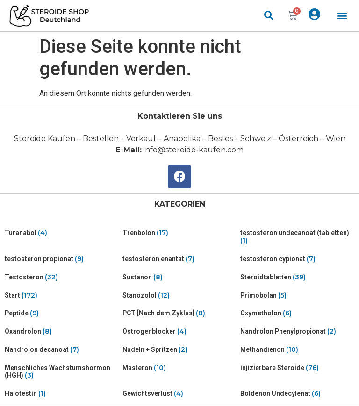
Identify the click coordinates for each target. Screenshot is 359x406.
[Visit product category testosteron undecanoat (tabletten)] (297, 237)
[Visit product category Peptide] (62, 313)
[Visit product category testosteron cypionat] (297, 259)
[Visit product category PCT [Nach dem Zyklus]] (179, 313)
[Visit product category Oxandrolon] (62, 331)
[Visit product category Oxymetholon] (297, 313)
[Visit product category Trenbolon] (179, 233)
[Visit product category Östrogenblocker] (179, 331)
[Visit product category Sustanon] (179, 277)
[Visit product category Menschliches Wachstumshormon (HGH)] (62, 372)
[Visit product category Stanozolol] (179, 295)
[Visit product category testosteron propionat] (62, 259)
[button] (342, 15)
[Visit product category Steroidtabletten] (297, 277)
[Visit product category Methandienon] (297, 349)
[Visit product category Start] (62, 295)
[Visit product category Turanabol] (62, 233)
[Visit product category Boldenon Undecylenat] (297, 393)
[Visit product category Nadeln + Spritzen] (179, 349)
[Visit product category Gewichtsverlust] (179, 393)
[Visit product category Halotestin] (62, 393)
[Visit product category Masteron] (179, 368)
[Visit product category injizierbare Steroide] (297, 368)
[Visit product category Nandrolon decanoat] (62, 349)
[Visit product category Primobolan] (297, 295)
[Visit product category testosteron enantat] (179, 259)
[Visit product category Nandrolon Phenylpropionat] (297, 331)
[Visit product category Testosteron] (62, 277)
